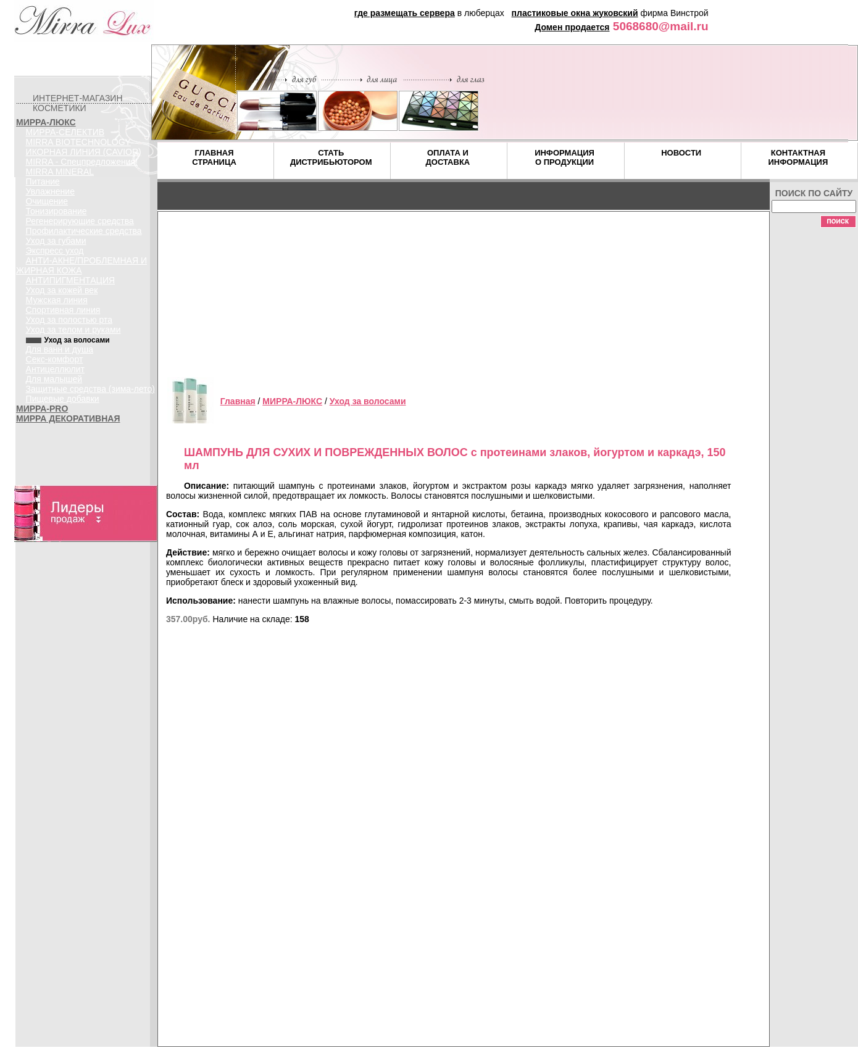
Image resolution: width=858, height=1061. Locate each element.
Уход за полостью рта (69, 320)
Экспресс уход (55, 251)
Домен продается (572, 27)
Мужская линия (57, 300)
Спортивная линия (63, 310)
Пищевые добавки (62, 399)
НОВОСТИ (681, 152)
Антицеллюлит (55, 369)
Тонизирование (56, 211)
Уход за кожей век (62, 290)
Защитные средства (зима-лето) (90, 389)
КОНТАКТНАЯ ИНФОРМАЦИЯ (798, 157)
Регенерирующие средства (80, 221)
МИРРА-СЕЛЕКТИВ (65, 132)
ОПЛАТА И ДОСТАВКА (448, 157)
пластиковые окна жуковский (575, 13)
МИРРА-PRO (42, 409)
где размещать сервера (404, 13)
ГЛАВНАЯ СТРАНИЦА (214, 157)
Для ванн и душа (59, 349)
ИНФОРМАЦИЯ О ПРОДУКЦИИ (564, 157)
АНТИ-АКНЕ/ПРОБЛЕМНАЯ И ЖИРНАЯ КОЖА (81, 265)
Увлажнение (50, 191)
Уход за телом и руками (73, 330)
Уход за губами (56, 241)
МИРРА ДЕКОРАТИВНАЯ (68, 418)
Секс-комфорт (54, 359)
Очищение (47, 201)
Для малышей (54, 379)
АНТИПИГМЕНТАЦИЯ (70, 280)
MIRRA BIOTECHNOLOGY (78, 142)
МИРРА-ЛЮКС (46, 122)
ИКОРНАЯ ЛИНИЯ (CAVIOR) (83, 152)
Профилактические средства (84, 231)
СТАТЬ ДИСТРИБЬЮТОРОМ (331, 157)
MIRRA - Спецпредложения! (82, 162)
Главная (238, 401)
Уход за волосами (368, 401)
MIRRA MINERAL (60, 172)
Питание (43, 181)
